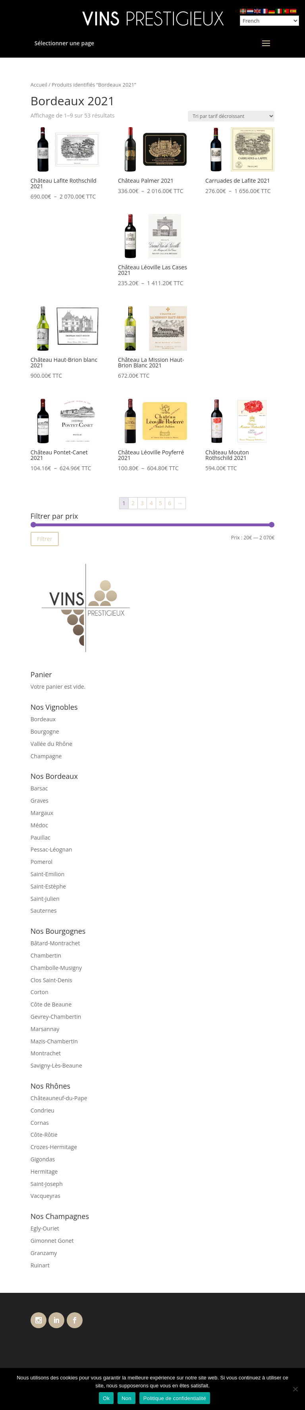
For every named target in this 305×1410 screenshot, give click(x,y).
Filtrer (44, 539)
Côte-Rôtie (44, 1134)
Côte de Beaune (51, 1004)
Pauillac (40, 837)
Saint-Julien (45, 898)
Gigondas (43, 1159)
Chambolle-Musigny (56, 968)
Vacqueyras (45, 1195)
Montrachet (46, 1053)
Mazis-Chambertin (54, 1041)
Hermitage (44, 1171)
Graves (39, 800)
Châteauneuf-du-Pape (59, 1098)
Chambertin (46, 955)
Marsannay (45, 1029)
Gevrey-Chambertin (56, 1016)
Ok (106, 1398)
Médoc (39, 825)
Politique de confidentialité (174, 1398)
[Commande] (231, 116)
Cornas (40, 1122)
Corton (39, 992)
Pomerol (41, 861)
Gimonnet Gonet (52, 1240)
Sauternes (44, 910)
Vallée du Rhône (51, 743)
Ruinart (40, 1265)
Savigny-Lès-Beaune (56, 1065)
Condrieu (42, 1110)
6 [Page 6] (169, 503)
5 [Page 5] (160, 503)
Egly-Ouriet (45, 1228)
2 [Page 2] (133, 503)
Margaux (42, 813)
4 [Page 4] (151, 503)
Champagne (46, 756)
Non (126, 1398)
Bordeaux (43, 719)
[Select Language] (269, 20)
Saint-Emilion (47, 874)
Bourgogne (45, 731)
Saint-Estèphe (48, 886)
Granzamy (44, 1253)
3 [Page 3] (142, 503)
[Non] (295, 1389)
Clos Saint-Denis (51, 980)
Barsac (39, 788)
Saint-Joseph (47, 1184)
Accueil (39, 84)
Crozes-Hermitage (54, 1147)
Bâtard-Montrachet (55, 943)
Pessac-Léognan (51, 849)
